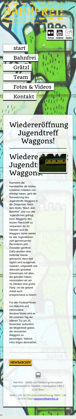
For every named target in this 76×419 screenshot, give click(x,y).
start (19, 48)
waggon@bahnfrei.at (46, 398)
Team (20, 77)
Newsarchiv (20, 362)
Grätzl (21, 67)
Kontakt (23, 97)
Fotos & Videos (32, 87)
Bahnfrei (24, 58)
